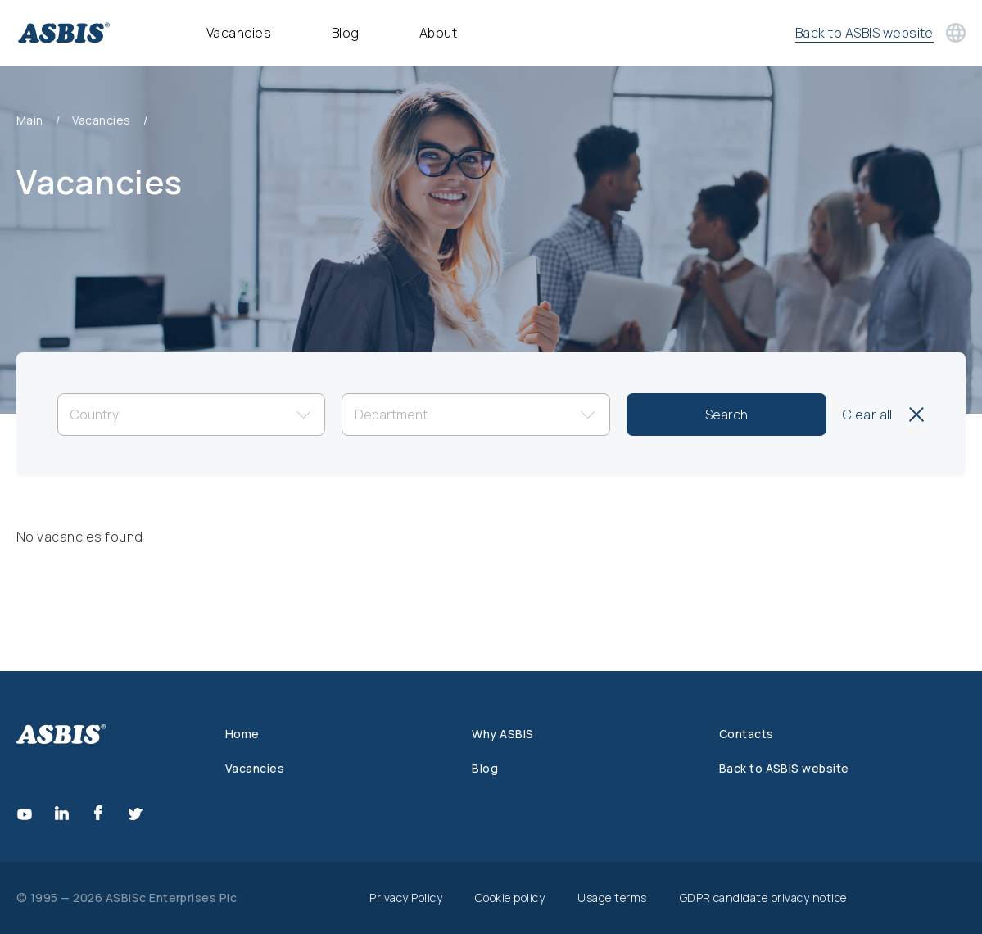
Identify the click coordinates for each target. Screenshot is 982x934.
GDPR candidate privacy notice (763, 897)
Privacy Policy (405, 897)
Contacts (746, 733)
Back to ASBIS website (784, 768)
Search (726, 415)
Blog (346, 33)
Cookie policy (510, 897)
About (438, 33)
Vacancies (238, 33)
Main (29, 120)
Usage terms (611, 897)
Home (242, 733)
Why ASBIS (502, 733)
